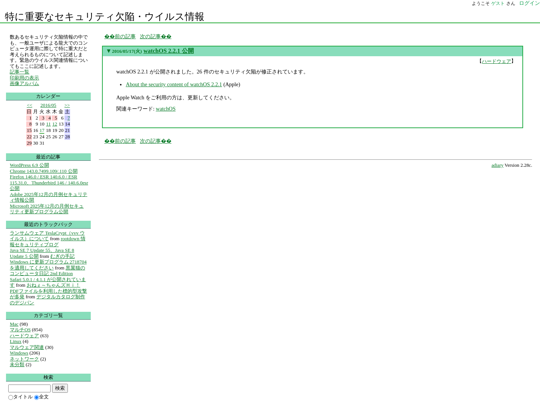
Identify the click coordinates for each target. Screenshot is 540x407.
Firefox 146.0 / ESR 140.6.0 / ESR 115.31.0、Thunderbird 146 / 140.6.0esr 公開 (49, 182)
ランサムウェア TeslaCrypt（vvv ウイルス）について (47, 236)
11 (48, 124)
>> (67, 105)
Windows (19, 353)
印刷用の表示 (24, 78)
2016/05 (48, 105)
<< (29, 105)
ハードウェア (496, 61)
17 (41, 130)
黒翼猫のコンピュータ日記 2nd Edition (47, 271)
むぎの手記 (62, 256)
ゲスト (498, 3)
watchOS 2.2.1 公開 (168, 51)
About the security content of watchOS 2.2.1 (174, 84)
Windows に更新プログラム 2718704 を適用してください (48, 265)
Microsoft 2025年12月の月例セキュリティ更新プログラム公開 (47, 209)
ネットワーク (24, 359)
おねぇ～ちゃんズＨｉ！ (53, 285)
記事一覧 (19, 72)
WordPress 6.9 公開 (29, 165)
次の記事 (150, 36)
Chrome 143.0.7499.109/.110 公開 (43, 171)
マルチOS (20, 329)
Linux (15, 341)
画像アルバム (24, 83)
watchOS (166, 109)
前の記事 (125, 36)
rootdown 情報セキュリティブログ (47, 241)
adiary (498, 165)
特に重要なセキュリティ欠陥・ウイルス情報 (104, 16)
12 (54, 124)
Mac (14, 324)
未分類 (17, 364)
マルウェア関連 (27, 347)
